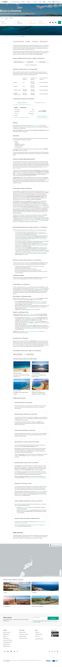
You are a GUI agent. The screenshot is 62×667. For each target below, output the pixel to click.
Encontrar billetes (42, 117)
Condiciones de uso (14, 660)
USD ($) (49, 1)
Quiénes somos (22, 632)
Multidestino (11, 17)
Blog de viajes (6, 634)
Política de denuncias (34, 660)
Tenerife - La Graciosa (30, 314)
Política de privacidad (26, 660)
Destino (18, 21)
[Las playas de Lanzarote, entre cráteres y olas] (40, 369)
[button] (26, 62)
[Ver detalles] (9, 621)
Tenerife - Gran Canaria (31, 317)
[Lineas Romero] (18, 354)
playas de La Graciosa (39, 491)
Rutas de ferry (6, 638)
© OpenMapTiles (51, 576)
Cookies (20, 660)
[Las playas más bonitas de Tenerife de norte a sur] (22, 369)
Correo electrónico (36, 617)
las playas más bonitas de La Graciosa (39, 245)
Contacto (37, 636)
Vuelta (6, 17)
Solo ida (2, 17)
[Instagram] (52, 651)
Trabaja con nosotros (23, 634)
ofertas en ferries (35, 125)
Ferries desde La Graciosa (40, 102)
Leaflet (43, 576)
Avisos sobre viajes (39, 638)
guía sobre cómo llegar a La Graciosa (32, 331)
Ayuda (40, 1)
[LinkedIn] (57, 651)
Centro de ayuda (38, 634)
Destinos (5, 636)
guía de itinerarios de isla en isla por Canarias (39, 251)
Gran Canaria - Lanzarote (40, 301)
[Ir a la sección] (18, 41)
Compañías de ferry (7, 642)
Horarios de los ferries (15, 36)
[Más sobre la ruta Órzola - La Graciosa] (22, 117)
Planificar (23, 1)
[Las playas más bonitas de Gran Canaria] (22, 386)
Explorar (28, 1)
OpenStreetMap (59, 576)
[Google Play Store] (55, 633)
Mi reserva (35, 1)
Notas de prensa (22, 636)
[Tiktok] (55, 651)
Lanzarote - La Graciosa (38, 288)
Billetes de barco (6, 36)
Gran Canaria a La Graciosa (30, 298)
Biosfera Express (26, 510)
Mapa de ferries (32, 536)
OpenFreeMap (47, 576)
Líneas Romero (25, 507)
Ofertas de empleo (23, 638)
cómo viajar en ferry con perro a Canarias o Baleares (35, 477)
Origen (3, 21)
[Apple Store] (55, 635)
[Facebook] (49, 651)
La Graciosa (22, 36)
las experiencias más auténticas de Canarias (32, 220)
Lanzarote (24, 418)
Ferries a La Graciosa (22, 102)
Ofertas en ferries (15, 1)
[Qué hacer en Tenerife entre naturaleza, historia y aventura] (40, 386)
